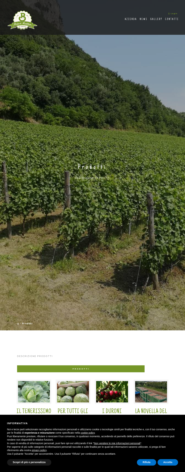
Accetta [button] (167, 462)
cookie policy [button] (88, 432)
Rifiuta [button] (146, 462)
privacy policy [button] (39, 450)
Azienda (121, 20)
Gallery (146, 20)
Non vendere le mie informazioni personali (117, 443)
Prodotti (27, 324)
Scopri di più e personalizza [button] (29, 462)
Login (163, 15)
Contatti (162, 20)
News (133, 20)
